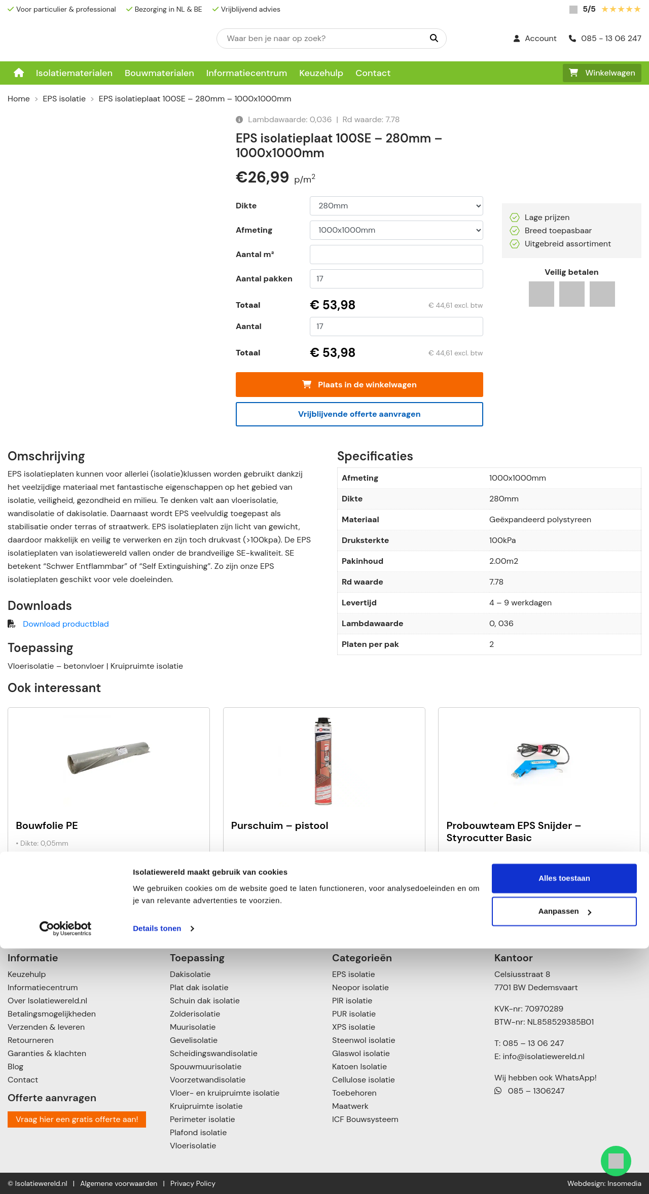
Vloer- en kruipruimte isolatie (224, 1093)
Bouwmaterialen (159, 73)
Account (535, 38)
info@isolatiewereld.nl (544, 1056)
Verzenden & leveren (46, 1027)
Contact (372, 73)
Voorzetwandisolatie (207, 1079)
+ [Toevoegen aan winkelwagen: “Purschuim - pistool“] (404, 886)
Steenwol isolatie (363, 1040)
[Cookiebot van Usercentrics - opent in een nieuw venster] (65, 1174)
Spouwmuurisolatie (205, 1066)
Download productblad (66, 624)
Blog (15, 1066)
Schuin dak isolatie (205, 1000)
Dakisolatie (190, 974)
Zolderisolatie (195, 1013)
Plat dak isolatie (199, 987)
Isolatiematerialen (74, 73)
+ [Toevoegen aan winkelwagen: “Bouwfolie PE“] (189, 886)
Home (19, 98)
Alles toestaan (564, 1123)
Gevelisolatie (194, 1040)
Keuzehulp (321, 73)
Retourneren (31, 1040)
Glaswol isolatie (361, 1053)
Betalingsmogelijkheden (52, 1013)
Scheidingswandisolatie (214, 1053)
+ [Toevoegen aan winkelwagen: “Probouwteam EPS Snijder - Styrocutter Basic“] (619, 886)
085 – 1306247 (529, 1091)
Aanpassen (564, 1156)
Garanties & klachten (47, 1053)
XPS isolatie (353, 1027)
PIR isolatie (352, 1000)
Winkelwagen (602, 72)
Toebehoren (354, 1093)
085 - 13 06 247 (605, 38)
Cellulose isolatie (363, 1079)
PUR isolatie (354, 1013)
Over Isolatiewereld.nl (47, 1000)
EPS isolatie (64, 98)
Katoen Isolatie (359, 1066)
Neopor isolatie (360, 987)
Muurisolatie (192, 1027)
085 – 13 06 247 (533, 1043)
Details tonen (157, 1174)
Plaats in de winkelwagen (359, 384)
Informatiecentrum (246, 73)
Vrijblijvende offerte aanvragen (359, 414)
